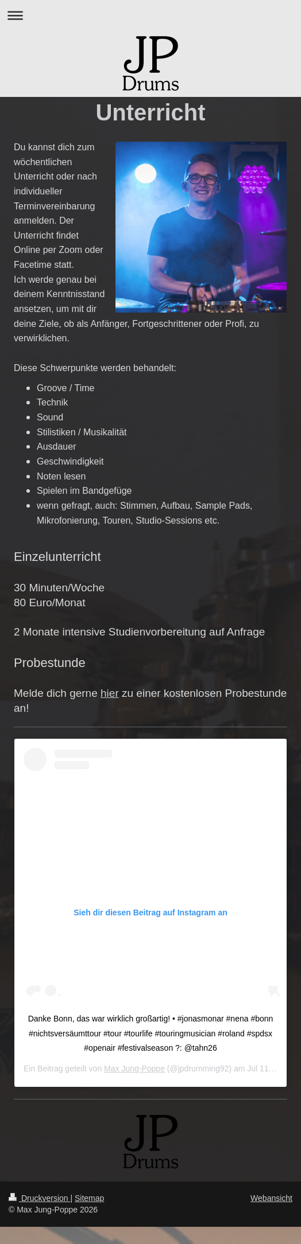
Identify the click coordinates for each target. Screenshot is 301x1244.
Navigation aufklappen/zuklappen (150, 15)
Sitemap (89, 1198)
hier (110, 693)
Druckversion (39, 1198)
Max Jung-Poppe (134, 1068)
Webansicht (271, 1198)
